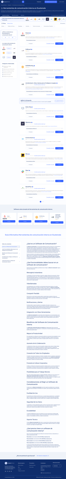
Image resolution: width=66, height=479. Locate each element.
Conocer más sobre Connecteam (40, 142)
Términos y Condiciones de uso (56, 477)
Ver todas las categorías (43, 455)
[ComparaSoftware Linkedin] (5, 471)
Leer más (42, 11)
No (12, 37)
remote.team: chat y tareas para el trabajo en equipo (41, 83)
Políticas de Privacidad (39, 477)
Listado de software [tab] (5, 15)
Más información (15, 15)
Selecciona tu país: (56, 462)
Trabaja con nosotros (21, 470)
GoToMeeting (29, 65)
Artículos (23, 15)
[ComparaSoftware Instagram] (11, 471)
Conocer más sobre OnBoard (47, 54)
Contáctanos (43, 463)
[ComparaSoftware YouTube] (7, 471)
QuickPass (29, 187)
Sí (5, 37)
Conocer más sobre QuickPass (46, 191)
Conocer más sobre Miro (59, 158)
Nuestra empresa (21, 463)
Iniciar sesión (61, 1)
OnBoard (28, 49)
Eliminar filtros (10, 23)
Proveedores (31, 463)
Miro (27, 154)
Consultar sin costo (50, 43)
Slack (27, 170)
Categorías (39, 1)
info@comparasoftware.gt (46, 473)
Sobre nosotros (20, 465)
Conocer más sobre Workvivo (52, 126)
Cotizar (59, 43)
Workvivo (28, 122)
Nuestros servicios (32, 465)
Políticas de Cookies (47, 477)
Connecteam (29, 137)
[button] (44, 40)
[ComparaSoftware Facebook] (9, 471)
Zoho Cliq (28, 107)
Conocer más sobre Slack (58, 175)
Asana (27, 33)
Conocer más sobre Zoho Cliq (58, 110)
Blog (19, 467)
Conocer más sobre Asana (50, 37)
